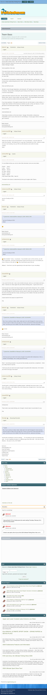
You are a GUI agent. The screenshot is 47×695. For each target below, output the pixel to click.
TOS (7, 478)
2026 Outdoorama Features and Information (16, 644)
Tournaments (9, 468)
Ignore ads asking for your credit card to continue (18, 604)
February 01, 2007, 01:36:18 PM (8, 313)
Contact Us (8, 477)
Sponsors (8, 475)
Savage (4, 418)
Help (33, 690)
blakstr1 (4, 47)
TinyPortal (30, 690)
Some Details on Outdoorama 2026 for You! (17, 599)
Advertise (8, 474)
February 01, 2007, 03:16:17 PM (8, 382)
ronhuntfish (5, 154)
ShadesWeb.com (11, 693)
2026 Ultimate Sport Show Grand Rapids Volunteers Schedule (21, 590)
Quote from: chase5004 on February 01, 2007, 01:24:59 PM (17, 317)
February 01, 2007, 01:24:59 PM (8, 279)
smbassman (5, 239)
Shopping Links (9, 479)
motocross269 (6, 131)
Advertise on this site (7, 502)
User (3, 564)
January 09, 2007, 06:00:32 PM (8, 137)
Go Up (2, 459)
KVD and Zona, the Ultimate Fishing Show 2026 (17, 656)
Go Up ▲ (44, 690)
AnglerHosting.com (11, 681)
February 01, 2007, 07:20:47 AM (8, 212)
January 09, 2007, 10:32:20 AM (8, 53)
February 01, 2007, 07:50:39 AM (8, 245)
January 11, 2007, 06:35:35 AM (8, 159)
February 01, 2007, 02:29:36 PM (8, 347)
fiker (23, 595)
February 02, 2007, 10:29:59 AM (8, 401)
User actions (42, 42)
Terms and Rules (38, 690)
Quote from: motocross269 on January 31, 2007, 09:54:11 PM (17, 216)
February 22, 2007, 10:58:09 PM (8, 424)
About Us (7, 472)
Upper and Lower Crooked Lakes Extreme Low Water (19, 619)
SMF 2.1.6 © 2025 (4, 690)
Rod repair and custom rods (13, 595)
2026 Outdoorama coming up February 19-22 (17, 609)
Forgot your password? (24, 579)
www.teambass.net (6, 184)
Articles (6, 471)
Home (5, 465)
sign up (34, 567)
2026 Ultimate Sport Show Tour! (12, 668)
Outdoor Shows (9, 470)
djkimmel (8, 514)
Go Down (3, 42)
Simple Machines (11, 690)
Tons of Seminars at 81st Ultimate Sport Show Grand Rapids (21, 586)
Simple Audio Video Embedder (7, 691)
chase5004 (5, 273)
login (30, 567)
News (6, 467)
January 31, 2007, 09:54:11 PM (8, 195)
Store (7, 481)
